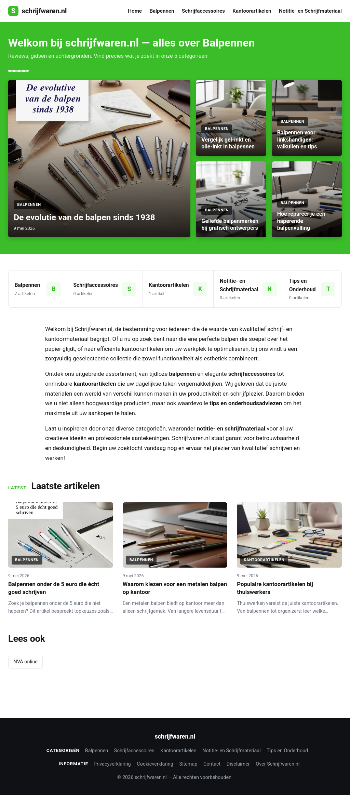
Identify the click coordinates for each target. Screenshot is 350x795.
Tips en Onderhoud (287, 751)
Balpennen (161, 11)
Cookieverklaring (155, 764)
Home (135, 11)
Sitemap (188, 764)
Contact (211, 764)
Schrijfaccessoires (203, 11)
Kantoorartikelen (251, 11)
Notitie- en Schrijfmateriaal (310, 11)
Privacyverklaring (112, 764)
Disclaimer (238, 764)
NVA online (25, 662)
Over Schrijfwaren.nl (277, 764)
